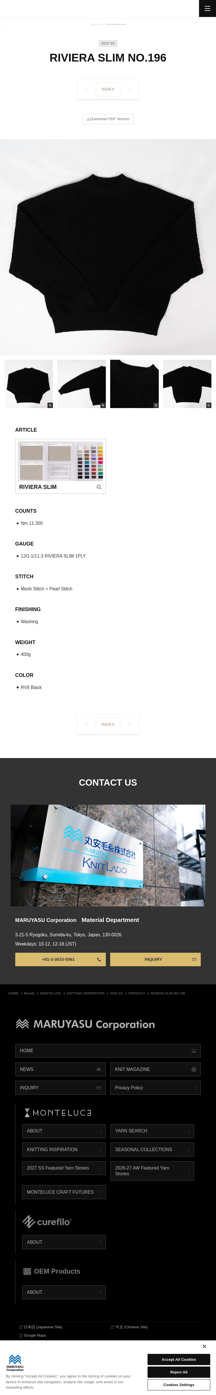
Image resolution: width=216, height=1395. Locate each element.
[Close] (204, 1346)
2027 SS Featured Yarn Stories (58, 1173)
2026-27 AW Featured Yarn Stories (142, 1176)
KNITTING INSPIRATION (52, 1155)
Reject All (179, 1372)
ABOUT (35, 1136)
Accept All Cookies (179, 1359)
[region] (108, 1367)
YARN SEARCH (131, 1136)
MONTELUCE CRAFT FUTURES (60, 1197)
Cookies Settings (178, 1385)
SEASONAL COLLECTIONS (143, 1155)
